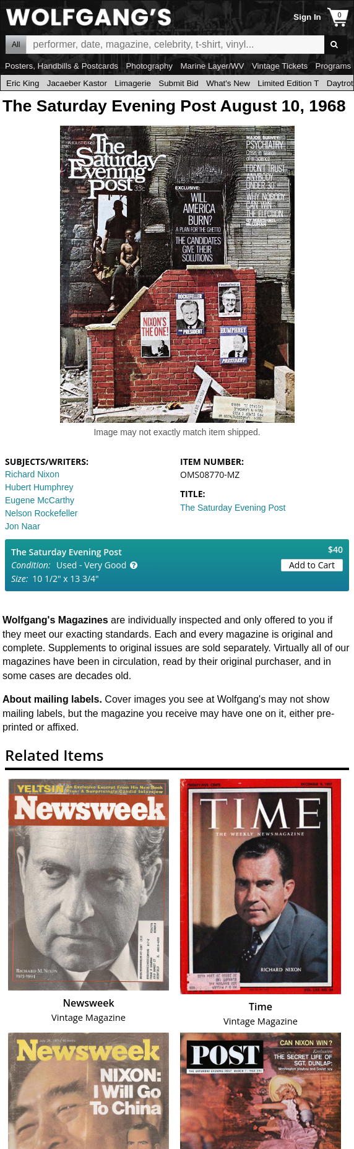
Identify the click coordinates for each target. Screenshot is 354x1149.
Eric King (22, 83)
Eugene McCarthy (39, 500)
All (16, 44)
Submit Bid (178, 83)
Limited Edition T (288, 83)
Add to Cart (312, 565)
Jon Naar (22, 526)
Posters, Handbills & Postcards (61, 66)
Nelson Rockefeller (41, 513)
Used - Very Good (91, 565)
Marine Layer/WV (212, 66)
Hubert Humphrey (39, 487)
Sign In (307, 17)
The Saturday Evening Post (232, 508)
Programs (334, 66)
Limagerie (132, 83)
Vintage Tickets (280, 66)
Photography (149, 66)
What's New (228, 83)
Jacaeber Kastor (77, 83)
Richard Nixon (32, 474)
